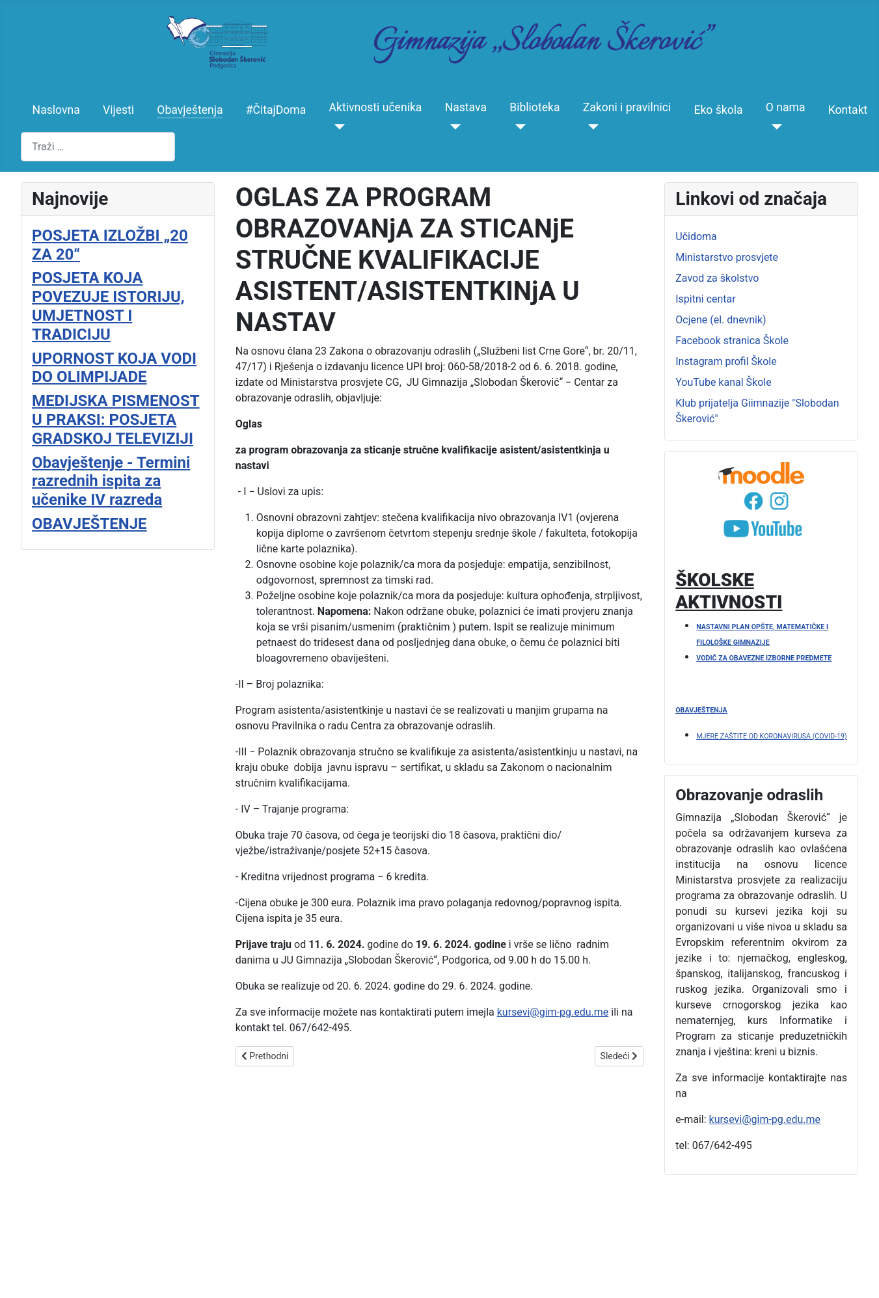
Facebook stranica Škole (732, 340)
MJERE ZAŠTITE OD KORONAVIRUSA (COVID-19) (771, 736)
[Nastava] (453, 127)
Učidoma (696, 236)
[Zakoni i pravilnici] (591, 127)
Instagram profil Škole (725, 361)
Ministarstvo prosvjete (726, 257)
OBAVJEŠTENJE (89, 524)
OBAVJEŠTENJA (701, 710)
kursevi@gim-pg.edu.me (553, 1012)
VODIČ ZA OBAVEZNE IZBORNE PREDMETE (764, 658)
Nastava (466, 107)
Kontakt (848, 109)
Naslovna (56, 109)
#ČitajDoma (276, 109)
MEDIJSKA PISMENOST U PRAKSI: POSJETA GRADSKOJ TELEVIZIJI (116, 420)
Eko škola (718, 109)
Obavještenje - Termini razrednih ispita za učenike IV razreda (111, 481)
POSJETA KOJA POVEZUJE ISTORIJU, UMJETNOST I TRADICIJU (108, 306)
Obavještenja (190, 109)
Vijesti (118, 109)
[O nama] (774, 127)
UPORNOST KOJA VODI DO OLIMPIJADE (114, 367)
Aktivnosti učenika (375, 107)
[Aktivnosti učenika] (337, 127)
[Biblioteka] (517, 127)
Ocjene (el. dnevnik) (720, 320)
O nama (785, 107)
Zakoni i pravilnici (627, 107)
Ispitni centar (705, 299)
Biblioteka (534, 107)
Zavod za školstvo (717, 278)
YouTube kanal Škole (723, 382)
